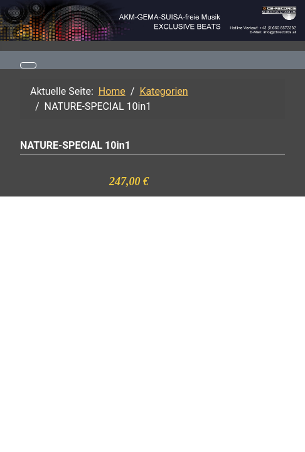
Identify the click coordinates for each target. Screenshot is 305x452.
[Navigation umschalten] (28, 65)
